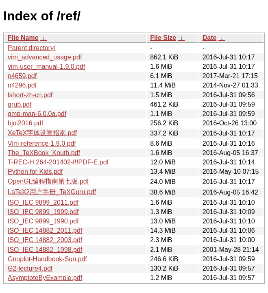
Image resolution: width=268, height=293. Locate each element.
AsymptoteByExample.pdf (45, 277)
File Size (163, 37)
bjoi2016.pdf (25, 123)
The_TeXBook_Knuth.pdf (44, 152)
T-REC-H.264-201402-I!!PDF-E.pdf (58, 162)
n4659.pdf (22, 75)
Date (210, 37)
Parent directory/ (31, 47)
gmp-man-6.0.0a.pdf (37, 113)
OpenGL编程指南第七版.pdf (48, 181)
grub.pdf (20, 104)
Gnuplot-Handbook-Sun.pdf (47, 259)
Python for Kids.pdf (35, 171)
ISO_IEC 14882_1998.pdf (45, 249)
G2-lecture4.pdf (30, 268)
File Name (23, 37)
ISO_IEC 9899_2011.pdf (43, 202)
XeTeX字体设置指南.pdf (42, 132)
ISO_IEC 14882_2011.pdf (45, 230)
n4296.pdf (22, 85)
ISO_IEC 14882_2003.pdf (45, 239)
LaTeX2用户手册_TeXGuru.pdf (52, 191)
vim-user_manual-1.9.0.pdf (46, 66)
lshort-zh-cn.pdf (30, 95)
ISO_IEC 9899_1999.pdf (43, 211)
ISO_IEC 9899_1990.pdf (43, 221)
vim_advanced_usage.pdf (45, 57)
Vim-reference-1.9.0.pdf (42, 143)
